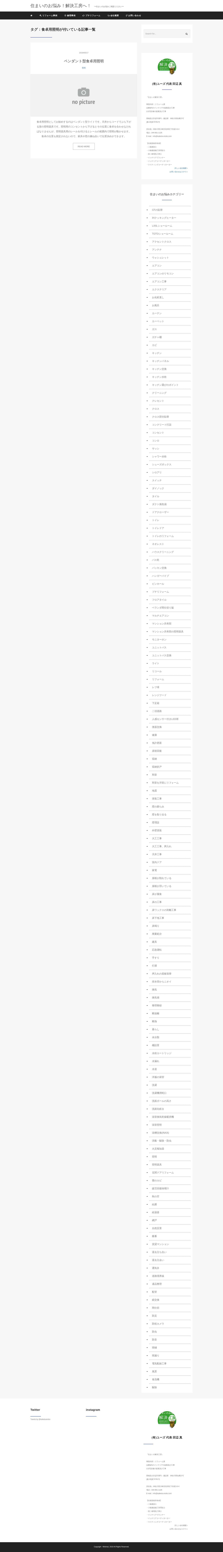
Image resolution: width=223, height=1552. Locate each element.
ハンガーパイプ (160, 576)
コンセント (158, 432)
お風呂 (155, 305)
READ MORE (84, 146)
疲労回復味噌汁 (160, 1188)
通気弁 (155, 1268)
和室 (154, 774)
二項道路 (157, 711)
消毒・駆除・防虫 (161, 1140)
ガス (154, 329)
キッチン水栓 (159, 377)
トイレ (155, 520)
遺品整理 (157, 1284)
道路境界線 (158, 1276)
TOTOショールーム (162, 233)
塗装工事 (157, 798)
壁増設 (155, 822)
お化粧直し (158, 297)
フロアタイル (159, 599)
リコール (157, 671)
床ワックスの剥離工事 (164, 910)
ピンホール (158, 583)
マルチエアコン (160, 615)
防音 (154, 1339)
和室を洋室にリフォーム (165, 782)
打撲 (154, 965)
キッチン (157, 353)
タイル (155, 496)
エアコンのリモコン (163, 273)
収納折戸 (157, 766)
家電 (154, 870)
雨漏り (155, 1355)
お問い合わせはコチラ (179, 172)
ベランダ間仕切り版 (163, 607)
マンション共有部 (161, 623)
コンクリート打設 (161, 424)
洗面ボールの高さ (161, 1101)
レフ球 (155, 687)
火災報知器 (158, 1148)
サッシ (155, 448)
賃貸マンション (160, 1244)
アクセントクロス (161, 241)
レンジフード (159, 695)
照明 (84, 68)
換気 (154, 989)
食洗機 (155, 1379)
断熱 (154, 1021)
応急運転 (157, 949)
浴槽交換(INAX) (160, 1132)
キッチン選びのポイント (165, 385)
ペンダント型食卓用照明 (84, 61)
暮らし (155, 1029)
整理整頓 (157, 1005)
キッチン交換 (159, 369)
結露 (154, 1204)
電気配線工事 (159, 1363)
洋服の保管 (158, 1077)
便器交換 (157, 727)
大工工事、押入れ (161, 846)
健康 (154, 735)
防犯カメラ (158, 1323)
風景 (154, 1371)
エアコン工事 (159, 281)
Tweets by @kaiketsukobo (40, 1419)
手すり (155, 957)
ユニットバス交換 (161, 655)
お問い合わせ (133, 15)
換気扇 (155, 997)
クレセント (158, 401)
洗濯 (154, 1085)
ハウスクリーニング (163, 552)
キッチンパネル (160, 361)
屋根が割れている (161, 878)
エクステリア (159, 289)
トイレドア (158, 528)
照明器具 (157, 1164)
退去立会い (158, 1260)
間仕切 (155, 1307)
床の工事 (157, 902)
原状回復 (157, 751)
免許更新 (157, 743)
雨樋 (154, 1347)
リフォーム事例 (48, 15)
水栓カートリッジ (161, 1053)
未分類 (155, 1037)
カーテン (157, 313)
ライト (155, 663)
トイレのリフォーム (163, 536)
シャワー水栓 (159, 456)
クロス (155, 408)
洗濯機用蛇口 (159, 1093)
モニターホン (159, 639)
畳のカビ (157, 1180)
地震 (154, 790)
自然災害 (157, 1228)
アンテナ (157, 249)
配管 (154, 1292)
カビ (154, 345)
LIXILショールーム (162, 225)
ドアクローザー (160, 512)
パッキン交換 (159, 568)
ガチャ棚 (157, 337)
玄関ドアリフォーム (163, 1172)
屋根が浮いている (161, 886)
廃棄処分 (157, 934)
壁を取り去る (159, 814)
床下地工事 (158, 918)
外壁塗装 (157, 830)
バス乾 (155, 560)
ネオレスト (158, 544)
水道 (154, 1069)
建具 (154, 942)
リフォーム (158, 679)
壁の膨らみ (158, 806)
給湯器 (155, 1212)
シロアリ (157, 472)
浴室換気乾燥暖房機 (163, 1117)
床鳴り (155, 926)
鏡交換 (155, 1300)
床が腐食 (157, 894)
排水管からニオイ (161, 981)
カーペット (158, 321)
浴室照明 (157, 1125)
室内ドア (157, 862)
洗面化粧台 (158, 1109)
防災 (154, 1315)
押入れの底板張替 (161, 973)
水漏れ (155, 1061)
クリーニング (159, 393)
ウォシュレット (160, 257)
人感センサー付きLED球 (165, 719)
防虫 (154, 1331)
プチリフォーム (91, 15)
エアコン (157, 265)
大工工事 (157, 838)
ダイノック (158, 488)
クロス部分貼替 (160, 416)
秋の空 (155, 1196)
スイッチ (157, 480)
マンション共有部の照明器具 (167, 631)
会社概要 (113, 15)
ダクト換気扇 (159, 504)
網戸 (154, 1220)
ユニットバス (159, 647)
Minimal (106, 1547)
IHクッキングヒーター (164, 218)
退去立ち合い (159, 1252)
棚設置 (155, 1045)
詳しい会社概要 (181, 168)
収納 (154, 759)
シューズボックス (161, 464)
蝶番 (154, 1236)
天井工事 (157, 854)
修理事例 (70, 15)
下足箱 (155, 703)
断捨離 (155, 1013)
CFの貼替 (157, 210)
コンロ (155, 440)
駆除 (154, 1387)
